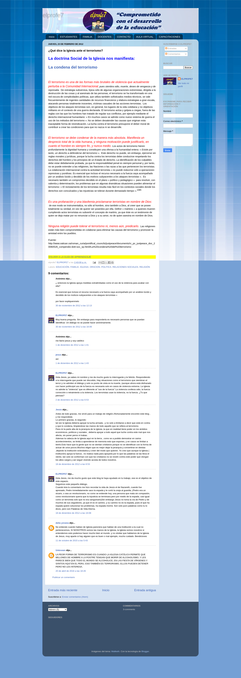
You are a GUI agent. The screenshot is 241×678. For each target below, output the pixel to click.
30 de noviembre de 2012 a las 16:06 (74, 326)
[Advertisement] (97, 668)
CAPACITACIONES (169, 36)
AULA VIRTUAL (144, 36)
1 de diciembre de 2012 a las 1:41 (72, 345)
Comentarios (172, 54)
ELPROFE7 (61, 315)
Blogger (145, 651)
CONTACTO (124, 36)
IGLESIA (84, 267)
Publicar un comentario (63, 577)
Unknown (61, 550)
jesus (58, 354)
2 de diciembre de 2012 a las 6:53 (72, 400)
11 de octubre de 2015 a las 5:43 (72, 540)
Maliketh (115, 651)
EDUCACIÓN (62, 267)
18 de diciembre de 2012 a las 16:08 (73, 513)
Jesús (59, 409)
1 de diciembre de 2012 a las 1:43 (72, 363)
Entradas (171, 48)
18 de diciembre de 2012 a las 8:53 (73, 464)
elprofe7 (53, 15)
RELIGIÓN (145, 267)
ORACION (95, 267)
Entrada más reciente (62, 590)
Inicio (51, 36)
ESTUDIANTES (68, 36)
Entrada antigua (145, 590)
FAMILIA (87, 36)
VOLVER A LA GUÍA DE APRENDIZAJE (69, 257)
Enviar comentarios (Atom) (75, 597)
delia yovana (62, 523)
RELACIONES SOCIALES (125, 267)
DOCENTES (104, 36)
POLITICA (106, 267)
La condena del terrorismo (72, 67)
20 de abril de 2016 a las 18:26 (71, 571)
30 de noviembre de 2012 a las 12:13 (74, 305)
